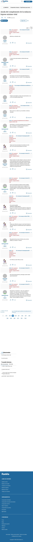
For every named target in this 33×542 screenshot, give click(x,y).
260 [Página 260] (7, 318)
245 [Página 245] (29, 315)
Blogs (3, 521)
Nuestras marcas (5, 489)
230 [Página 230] (15, 315)
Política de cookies (23, 534)
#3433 (10, 250)
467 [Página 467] (18, 318)
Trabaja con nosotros (6, 491)
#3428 (10, 153)
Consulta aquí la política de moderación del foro (21, 312)
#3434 (10, 268)
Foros (3, 520)
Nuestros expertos (5, 487)
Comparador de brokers (6, 499)
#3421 (10, 29)
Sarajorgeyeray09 (5, 129)
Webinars (3, 525)
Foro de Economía (4, 358)
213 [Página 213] (6, 315)
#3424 (10, 85)
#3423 (10, 69)
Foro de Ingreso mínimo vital (6, 355)
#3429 (10, 178)
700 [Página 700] (21, 318)
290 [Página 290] (11, 318)
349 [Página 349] (14, 318)
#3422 (10, 51)
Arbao (5, 79)
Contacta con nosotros (6, 485)
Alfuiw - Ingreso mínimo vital (7, 366)
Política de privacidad (15, 534)
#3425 (10, 105)
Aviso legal (8, 534)
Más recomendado (4, 364)
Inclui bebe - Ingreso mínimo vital (8, 376)
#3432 (10, 232)
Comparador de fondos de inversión (8, 501)
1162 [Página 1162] (25, 318)
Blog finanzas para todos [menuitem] (25, 7)
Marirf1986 (5, 164)
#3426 (10, 120)
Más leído (11, 364)
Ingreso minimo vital (6, 369)
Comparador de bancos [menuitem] (15, 7)
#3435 (10, 284)
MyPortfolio (4, 511)
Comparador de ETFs (6, 503)
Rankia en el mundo (5, 483)
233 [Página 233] (22, 315)
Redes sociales (4, 529)
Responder (4, 20)
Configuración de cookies (16, 536)
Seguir (5, 41)
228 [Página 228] (10, 315)
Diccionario (4, 509)
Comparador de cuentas (6, 507)
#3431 (10, 216)
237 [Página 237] (25, 315)
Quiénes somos (5, 481)
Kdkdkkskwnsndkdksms (4, 63)
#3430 (10, 196)
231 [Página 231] (18, 315)
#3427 (10, 135)
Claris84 (4, 40)
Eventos (3, 527)
